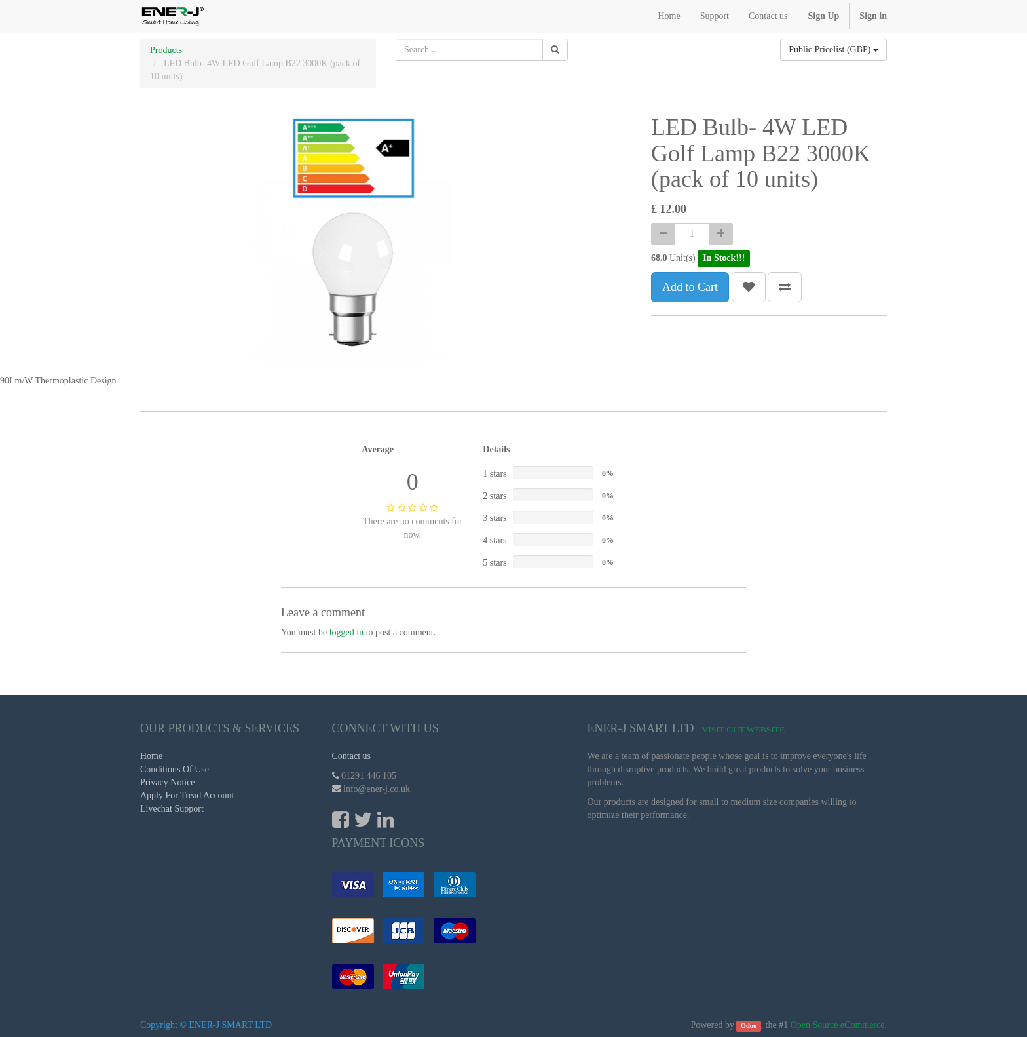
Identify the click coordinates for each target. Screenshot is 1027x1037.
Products (166, 50)
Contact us (351, 756)
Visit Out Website (743, 729)
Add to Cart (690, 287)
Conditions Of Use (174, 769)
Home (151, 756)
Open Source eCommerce (838, 1025)
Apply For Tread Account (187, 795)
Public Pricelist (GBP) (833, 49)
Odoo (749, 1025)
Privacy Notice (167, 782)
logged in (346, 632)
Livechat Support (172, 808)
